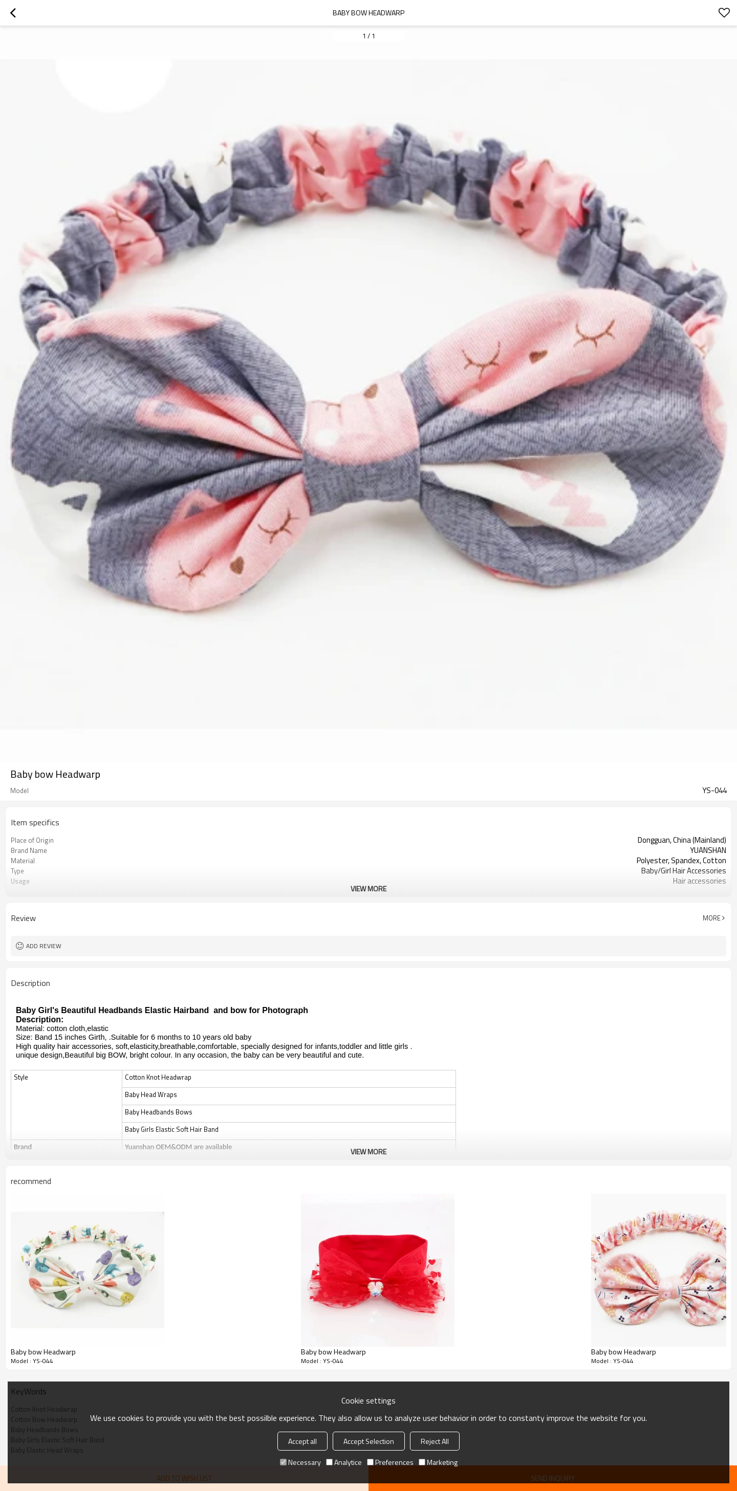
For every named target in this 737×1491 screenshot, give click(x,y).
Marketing (438, 1462)
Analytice (344, 1462)
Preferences (390, 1462)
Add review (43, 946)
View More (368, 888)
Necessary (300, 1462)
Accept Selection (368, 1441)
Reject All (435, 1441)
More (712, 918)
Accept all (302, 1441)
